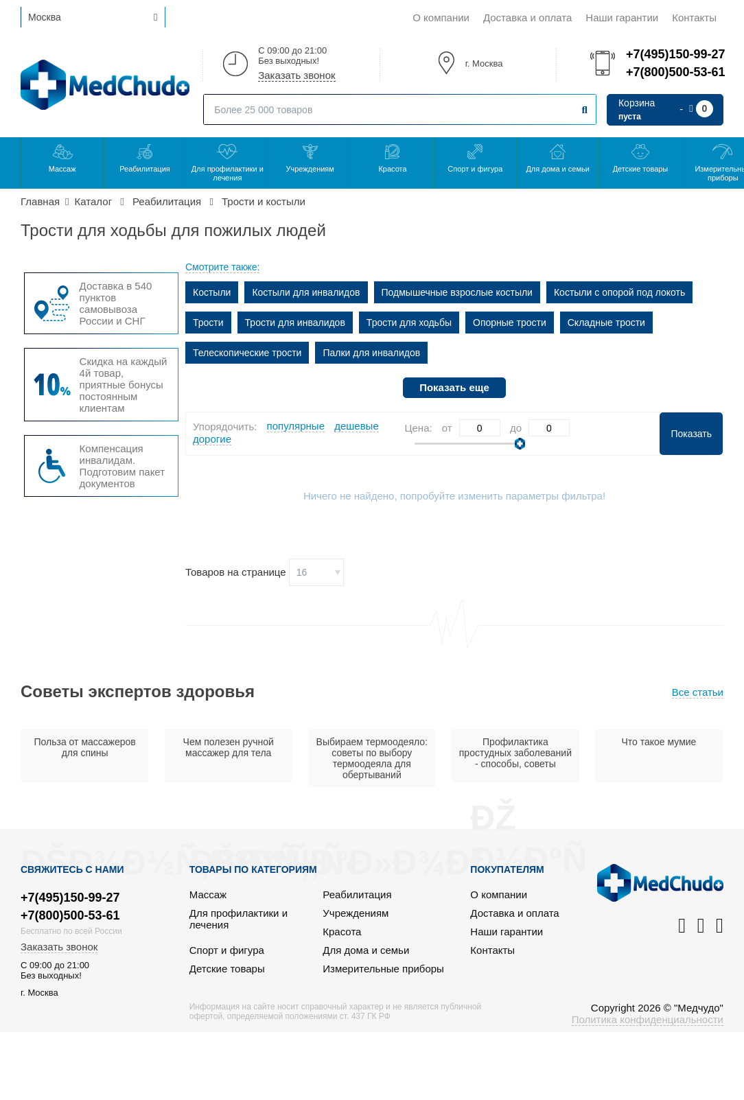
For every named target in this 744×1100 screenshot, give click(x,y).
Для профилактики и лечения (227, 173)
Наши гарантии (621, 17)
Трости (208, 322)
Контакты (694, 17)
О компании (440, 17)
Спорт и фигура (474, 169)
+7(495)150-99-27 (674, 54)
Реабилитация (144, 169)
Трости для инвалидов (295, 322)
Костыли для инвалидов (306, 292)
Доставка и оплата (527, 17)
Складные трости (606, 322)
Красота (392, 169)
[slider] (520, 443)
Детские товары (641, 169)
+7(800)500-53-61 (674, 72)
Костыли (212, 292)
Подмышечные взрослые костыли (457, 292)
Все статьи (697, 692)
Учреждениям (310, 169)
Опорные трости (509, 322)
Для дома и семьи (557, 169)
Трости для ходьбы (409, 322)
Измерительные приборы (383, 968)
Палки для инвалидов (371, 352)
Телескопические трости (247, 352)
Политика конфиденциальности (647, 1019)
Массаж (62, 169)
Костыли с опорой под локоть (619, 292)
